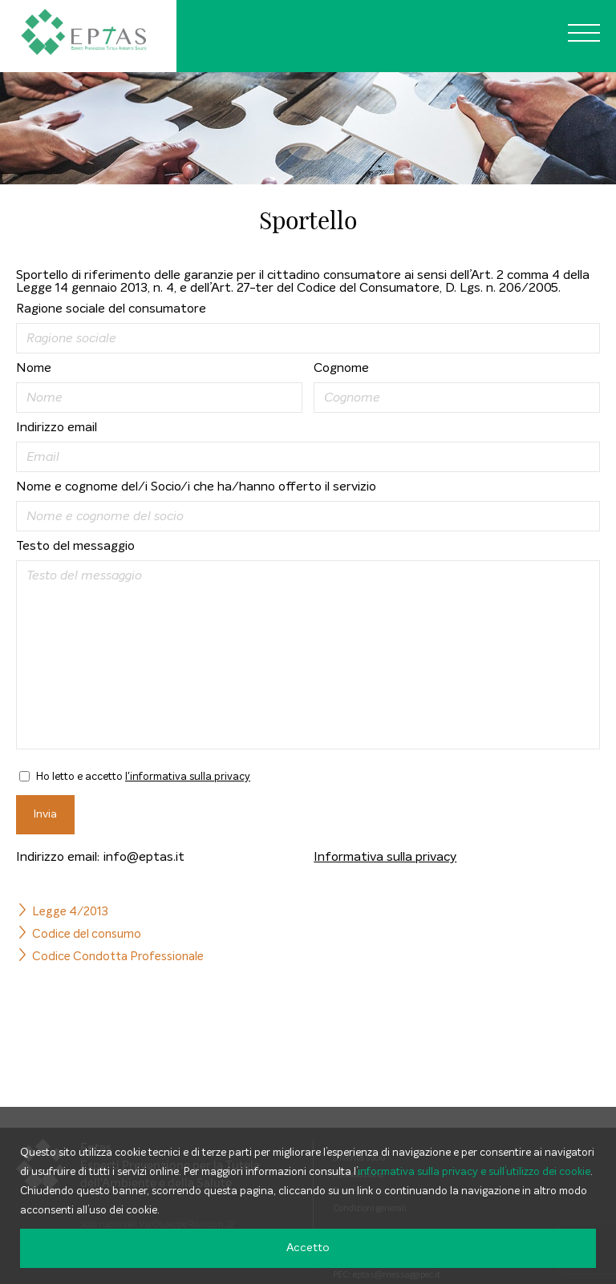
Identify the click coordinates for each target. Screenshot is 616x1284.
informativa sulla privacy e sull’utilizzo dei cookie (474, 1172)
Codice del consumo (86, 934)
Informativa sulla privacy (385, 856)
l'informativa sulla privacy (187, 777)
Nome (33, 367)
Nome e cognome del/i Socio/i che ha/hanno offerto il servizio (196, 486)
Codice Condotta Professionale (118, 957)
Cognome (341, 367)
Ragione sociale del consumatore (111, 308)
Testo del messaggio (75, 545)
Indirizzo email (56, 427)
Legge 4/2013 (70, 912)
